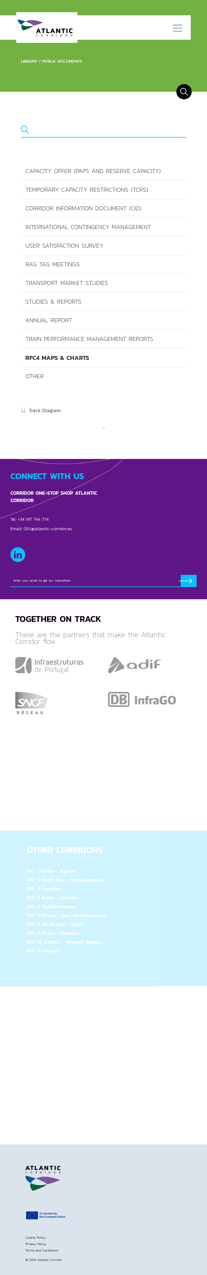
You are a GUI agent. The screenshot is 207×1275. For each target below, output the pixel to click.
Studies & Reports (53, 302)
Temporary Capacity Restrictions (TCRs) (86, 190)
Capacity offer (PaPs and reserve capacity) (93, 171)
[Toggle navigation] (177, 28)
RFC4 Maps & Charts (57, 357)
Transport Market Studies (66, 283)
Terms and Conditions (41, 1250)
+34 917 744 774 (33, 519)
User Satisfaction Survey (64, 246)
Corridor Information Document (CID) (83, 208)
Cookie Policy (35, 1237)
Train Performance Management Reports (89, 339)
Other (34, 376)
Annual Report (48, 320)
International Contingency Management (88, 227)
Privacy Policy (35, 1244)
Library (29, 61)
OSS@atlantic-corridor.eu (48, 529)
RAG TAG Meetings (52, 264)
